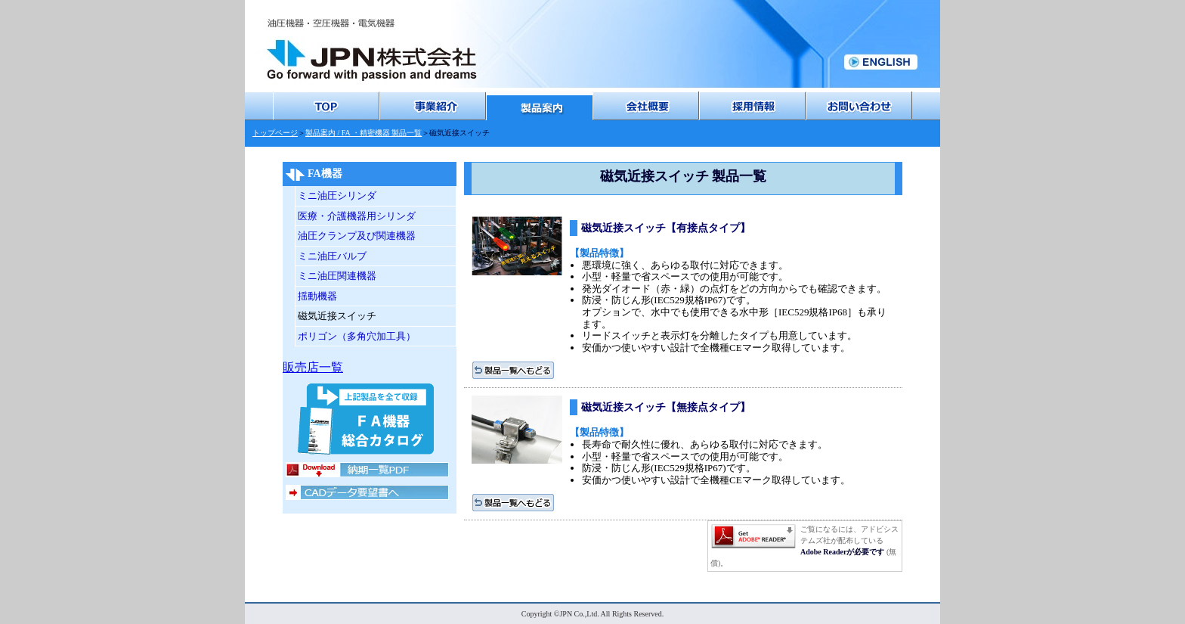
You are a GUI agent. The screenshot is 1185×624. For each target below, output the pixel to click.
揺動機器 (317, 296)
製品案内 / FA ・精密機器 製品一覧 (363, 133)
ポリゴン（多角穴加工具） (357, 336)
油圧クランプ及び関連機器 (357, 235)
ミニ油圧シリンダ (337, 195)
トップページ (275, 133)
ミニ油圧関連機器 (337, 275)
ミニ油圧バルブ (332, 256)
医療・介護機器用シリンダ (357, 216)
